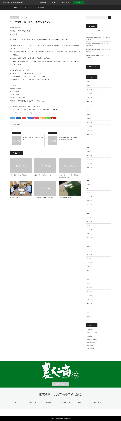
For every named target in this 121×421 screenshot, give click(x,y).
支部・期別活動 (90, 348)
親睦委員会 (89, 336)
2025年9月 (89, 93)
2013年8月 (89, 316)
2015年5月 (89, 287)
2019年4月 (89, 213)
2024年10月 (90, 97)
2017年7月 (89, 250)
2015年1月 (89, 291)
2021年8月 (89, 155)
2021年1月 (89, 167)
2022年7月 (89, 147)
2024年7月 (89, 106)
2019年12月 (90, 188)
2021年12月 (90, 151)
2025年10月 (90, 89)
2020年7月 (89, 180)
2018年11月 (90, 225)
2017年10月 (90, 246)
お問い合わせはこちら (60, 384)
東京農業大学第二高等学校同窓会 (13, 2)
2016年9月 (89, 258)
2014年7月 (89, 299)
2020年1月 (89, 184)
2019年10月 (90, 196)
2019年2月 (89, 221)
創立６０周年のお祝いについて (42, 175)
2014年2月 (89, 308)
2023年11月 (90, 118)
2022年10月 (90, 143)
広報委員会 (89, 329)
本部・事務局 (14, 17)
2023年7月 (89, 130)
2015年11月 (90, 270)
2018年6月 (89, 233)
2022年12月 (90, 134)
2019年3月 (89, 217)
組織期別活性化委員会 (92, 339)
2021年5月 (89, 163)
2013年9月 (89, 312)
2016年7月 (89, 262)
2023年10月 (90, 122)
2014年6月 (89, 303)
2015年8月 (89, 279)
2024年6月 (89, 110)
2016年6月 (89, 266)
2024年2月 (89, 114)
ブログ (15, 7)
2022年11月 (90, 139)
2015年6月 (89, 283)
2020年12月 (90, 172)
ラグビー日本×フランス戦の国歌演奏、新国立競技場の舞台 (69, 176)
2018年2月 (89, 238)
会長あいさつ (32, 402)
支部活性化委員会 (91, 342)
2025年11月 (90, 85)
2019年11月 (90, 192)
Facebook (59, 412)
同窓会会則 (43, 2)
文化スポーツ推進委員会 (92, 333)
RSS (62, 412)
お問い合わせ (66, 2)
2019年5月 (89, 209)
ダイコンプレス (66, 402)
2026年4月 (89, 81)
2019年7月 (89, 205)
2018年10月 (90, 229)
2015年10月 (90, 275)
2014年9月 (89, 295)
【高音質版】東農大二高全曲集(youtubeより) (20, 176)
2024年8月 (89, 101)
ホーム (14, 402)
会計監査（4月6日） (15, 197)
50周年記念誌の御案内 (65, 197)
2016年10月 (90, 254)
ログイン (78, 2)
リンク (54, 2)
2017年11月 (90, 242)
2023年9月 (89, 126)
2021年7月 (89, 159)
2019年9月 (89, 200)
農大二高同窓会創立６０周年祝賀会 (43, 197)
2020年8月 (89, 176)
